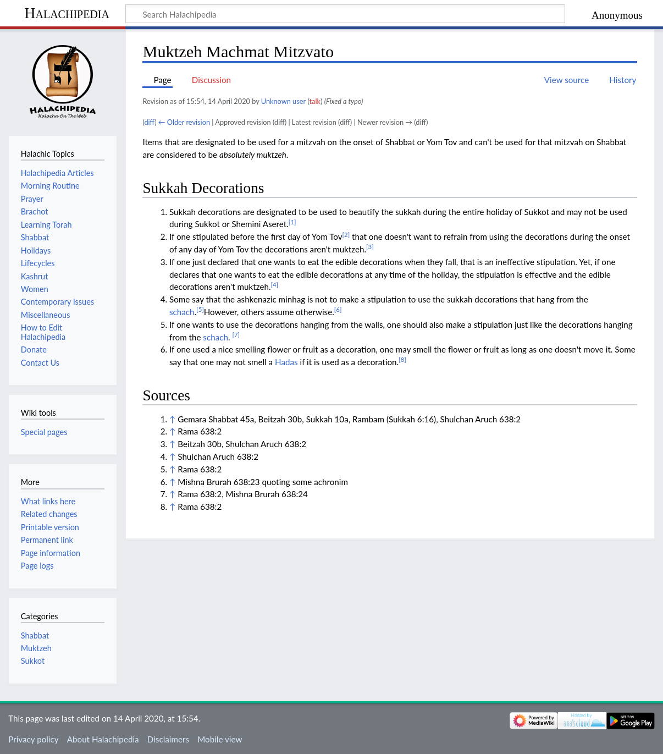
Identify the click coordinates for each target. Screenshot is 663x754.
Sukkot (33, 660)
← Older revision (184, 122)
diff (149, 122)
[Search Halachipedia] (345, 14)
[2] (346, 234)
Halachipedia (66, 12)
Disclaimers (168, 739)
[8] (402, 359)
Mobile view (219, 739)
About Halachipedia (103, 739)
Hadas (286, 362)
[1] (292, 221)
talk (315, 101)
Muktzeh (36, 648)
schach (182, 312)
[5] (200, 309)
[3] (370, 246)
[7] (236, 334)
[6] (338, 309)
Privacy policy (33, 739)
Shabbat (35, 635)
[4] (274, 284)
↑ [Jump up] (172, 419)
